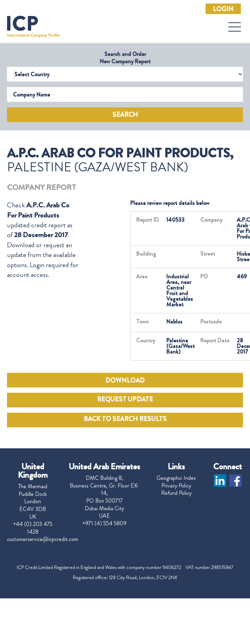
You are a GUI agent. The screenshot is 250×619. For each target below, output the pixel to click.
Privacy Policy (176, 486)
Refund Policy (176, 493)
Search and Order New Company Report (125, 57)
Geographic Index (176, 478)
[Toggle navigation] (234, 27)
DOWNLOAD (125, 380)
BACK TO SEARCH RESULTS (125, 419)
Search (125, 114)
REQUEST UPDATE (125, 399)
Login (223, 9)
